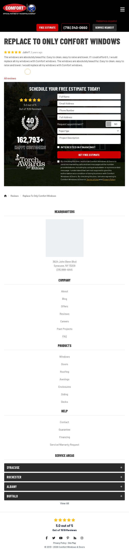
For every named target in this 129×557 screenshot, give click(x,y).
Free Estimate (47, 27)
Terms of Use (93, 179)
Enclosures (64, 386)
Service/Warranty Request (64, 444)
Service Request (104, 27)
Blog (64, 298)
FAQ (64, 336)
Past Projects (64, 328)
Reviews (64, 313)
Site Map (72, 542)
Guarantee (64, 429)
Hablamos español (106, 20)
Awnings (64, 379)
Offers (64, 306)
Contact (64, 422)
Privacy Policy (109, 179)
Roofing (64, 371)
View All (64, 503)
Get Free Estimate (89, 154)
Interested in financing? (78, 147)
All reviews (10, 78)
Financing (64, 437)
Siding (64, 394)
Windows (64, 356)
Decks (64, 401)
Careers (64, 321)
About (64, 291)
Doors (64, 364)
